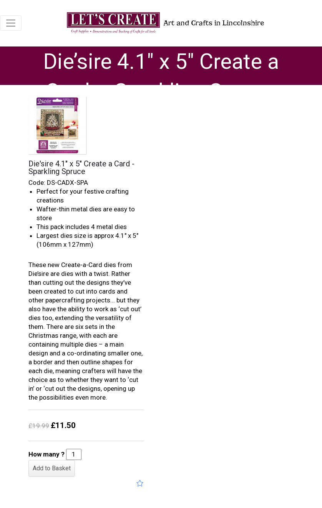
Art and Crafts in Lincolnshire (164, 23)
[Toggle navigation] (11, 23)
